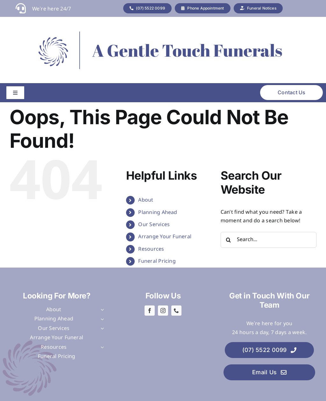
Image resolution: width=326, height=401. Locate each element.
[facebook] (150, 310)
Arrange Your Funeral (164, 236)
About (145, 200)
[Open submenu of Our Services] (101, 328)
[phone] (176, 310)
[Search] (229, 240)
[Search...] (268, 240)
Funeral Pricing (157, 261)
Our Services (154, 224)
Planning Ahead (157, 212)
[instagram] (163, 310)
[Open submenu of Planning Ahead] (101, 319)
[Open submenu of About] (101, 309)
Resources (151, 249)
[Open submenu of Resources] (101, 347)
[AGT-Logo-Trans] (158, 32)
